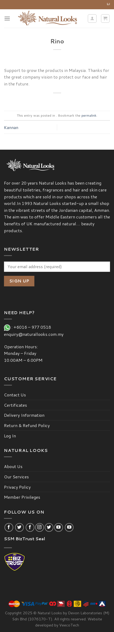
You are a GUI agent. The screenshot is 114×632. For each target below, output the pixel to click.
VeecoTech (69, 625)
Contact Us (15, 395)
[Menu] (7, 18)
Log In (10, 436)
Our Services (16, 477)
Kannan (11, 127)
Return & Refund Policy (27, 425)
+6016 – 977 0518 (33, 327)
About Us (13, 466)
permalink (89, 115)
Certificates (15, 405)
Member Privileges (22, 497)
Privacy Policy (17, 487)
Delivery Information (24, 415)
